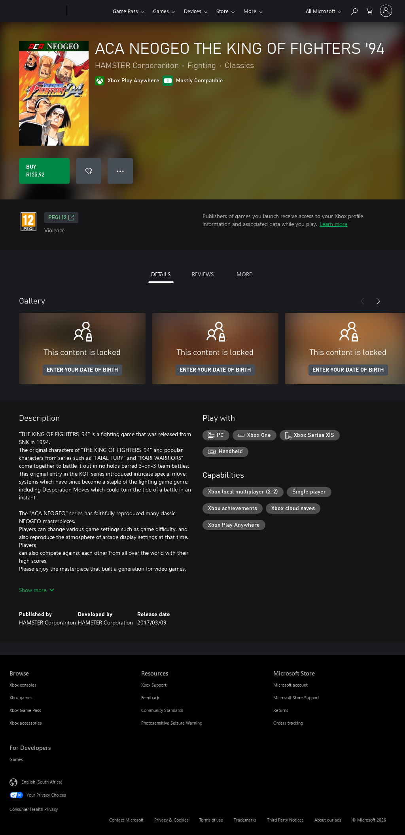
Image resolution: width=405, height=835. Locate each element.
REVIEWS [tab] (203, 274)
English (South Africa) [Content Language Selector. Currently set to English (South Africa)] (41, 781)
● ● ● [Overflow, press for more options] (120, 171)
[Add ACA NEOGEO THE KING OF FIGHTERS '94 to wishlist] (88, 171)
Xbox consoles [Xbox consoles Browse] (22, 684)
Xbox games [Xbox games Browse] (20, 697)
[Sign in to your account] (386, 10)
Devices (192, 11)
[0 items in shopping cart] (369, 10)
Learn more (333, 224)
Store (222, 11)
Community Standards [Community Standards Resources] (162, 710)
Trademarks (245, 819)
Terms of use (211, 819)
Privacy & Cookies (171, 819)
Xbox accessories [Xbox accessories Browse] (25, 722)
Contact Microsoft (126, 819)
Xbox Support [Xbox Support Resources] (154, 684)
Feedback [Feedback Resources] (150, 697)
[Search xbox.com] (354, 10)
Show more (36, 590)
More (250, 11)
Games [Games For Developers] (16, 759)
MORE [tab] (244, 274)
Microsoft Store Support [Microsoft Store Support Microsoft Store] (296, 697)
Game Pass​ (125, 11)
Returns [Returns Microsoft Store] (280, 710)
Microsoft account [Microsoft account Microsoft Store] (290, 684)
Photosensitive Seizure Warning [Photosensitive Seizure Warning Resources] (171, 722)
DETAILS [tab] (160, 274)
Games (161, 11)
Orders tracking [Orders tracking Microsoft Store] (288, 722)
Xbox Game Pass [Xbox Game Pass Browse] (25, 710)
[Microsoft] (36, 11)
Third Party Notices (285, 819)
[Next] (378, 301)
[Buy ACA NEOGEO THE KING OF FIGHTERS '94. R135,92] (44, 171)
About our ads (327, 819)
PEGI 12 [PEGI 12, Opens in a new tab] (61, 217)
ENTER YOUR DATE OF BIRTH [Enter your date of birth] (82, 370)
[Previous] (362, 301)
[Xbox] (89, 11)
